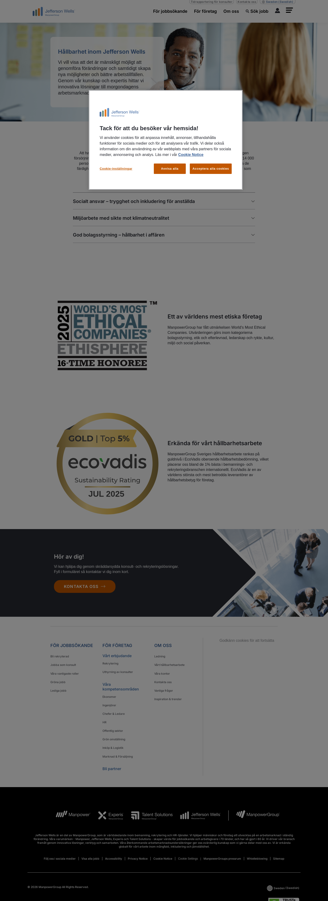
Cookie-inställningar (116, 168)
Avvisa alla (169, 168)
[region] (166, 140)
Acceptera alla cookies (210, 168)
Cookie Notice (191, 155)
